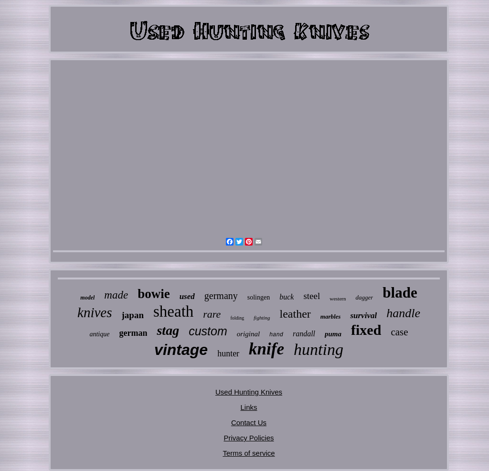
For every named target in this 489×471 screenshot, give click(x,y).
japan (133, 315)
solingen (258, 297)
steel (311, 296)
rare (212, 314)
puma (333, 334)
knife (266, 349)
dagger (364, 297)
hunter (228, 353)
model (87, 297)
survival (363, 315)
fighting (262, 318)
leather (295, 314)
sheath (173, 311)
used (187, 296)
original (248, 334)
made (116, 295)
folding (237, 318)
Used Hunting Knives (248, 392)
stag (168, 330)
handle (403, 313)
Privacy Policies (248, 438)
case (399, 332)
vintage (181, 349)
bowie (154, 294)
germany (221, 295)
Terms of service (249, 453)
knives (94, 312)
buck (286, 297)
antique (99, 334)
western (338, 298)
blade (400, 292)
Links (248, 407)
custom (208, 331)
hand (276, 335)
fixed (366, 330)
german (133, 333)
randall (304, 334)
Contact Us (248, 422)
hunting (318, 349)
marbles (330, 316)
